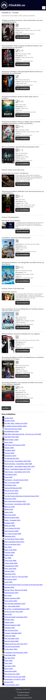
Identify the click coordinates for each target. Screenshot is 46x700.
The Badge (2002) (9, 450)
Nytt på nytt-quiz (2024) (11, 490)
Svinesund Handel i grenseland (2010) (15, 617)
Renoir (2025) (8, 442)
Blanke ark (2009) (9, 525)
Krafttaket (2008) (9, 523)
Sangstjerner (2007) (10, 456)
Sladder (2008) (8, 555)
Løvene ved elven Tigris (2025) (13, 611)
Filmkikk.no (19, 689)
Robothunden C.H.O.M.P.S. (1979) (14, 679)
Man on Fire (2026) (10, 515)
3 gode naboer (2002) (10, 649)
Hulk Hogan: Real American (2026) (14, 445)
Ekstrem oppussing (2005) (12, 598)
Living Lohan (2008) (10, 560)
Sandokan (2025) (9, 420)
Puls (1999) (7, 558)
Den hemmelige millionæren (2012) (14, 603)
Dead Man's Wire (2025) (11, 437)
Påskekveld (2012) (10, 536)
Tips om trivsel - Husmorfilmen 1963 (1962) (17, 504)
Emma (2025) (8, 477)
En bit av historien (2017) (11, 685)
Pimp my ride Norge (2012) (12, 544)
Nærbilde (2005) (9, 587)
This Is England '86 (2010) (12, 528)
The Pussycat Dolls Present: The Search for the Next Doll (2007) (23, 585)
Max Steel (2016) (9, 658)
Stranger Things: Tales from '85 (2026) (15, 590)
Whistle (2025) (8, 509)
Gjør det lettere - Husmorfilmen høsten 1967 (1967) (19, 466)
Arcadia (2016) (8, 418)
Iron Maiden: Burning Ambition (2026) (15, 426)
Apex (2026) (8, 595)
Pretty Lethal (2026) (10, 568)
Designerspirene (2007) (11, 592)
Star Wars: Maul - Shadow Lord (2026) (15, 423)
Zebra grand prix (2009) (11, 531)
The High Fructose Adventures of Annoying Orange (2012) (21, 496)
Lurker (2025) (8, 582)
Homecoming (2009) (10, 671)
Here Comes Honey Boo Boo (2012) (15, 501)
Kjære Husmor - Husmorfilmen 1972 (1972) (17, 472)
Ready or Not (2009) (10, 550)
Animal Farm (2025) (10, 498)
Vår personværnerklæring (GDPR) (23, 697)
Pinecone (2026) (9, 453)
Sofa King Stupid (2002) (11, 641)
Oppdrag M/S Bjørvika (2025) (13, 488)
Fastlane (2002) (9, 622)
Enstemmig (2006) (9, 636)
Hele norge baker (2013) (11, 638)
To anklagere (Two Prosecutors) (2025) (16, 652)
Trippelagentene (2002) (11, 566)
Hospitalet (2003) (9, 627)
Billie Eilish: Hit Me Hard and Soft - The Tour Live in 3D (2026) (22, 434)
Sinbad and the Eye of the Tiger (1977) (15, 644)
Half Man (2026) (9, 620)
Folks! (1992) (8, 663)
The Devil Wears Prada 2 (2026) (14, 539)
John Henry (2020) (10, 666)
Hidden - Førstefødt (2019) (12, 520)
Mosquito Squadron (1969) (12, 625)
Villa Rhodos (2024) (10, 485)
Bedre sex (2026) (9, 507)
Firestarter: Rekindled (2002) (12, 633)
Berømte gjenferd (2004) (11, 517)
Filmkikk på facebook (23, 692)
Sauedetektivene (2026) (11, 431)
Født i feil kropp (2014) (11, 630)
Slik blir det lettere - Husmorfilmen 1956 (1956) (18, 464)
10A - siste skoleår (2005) (12, 606)
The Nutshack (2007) (10, 474)
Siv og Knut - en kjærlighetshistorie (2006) (16, 609)
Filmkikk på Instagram (23, 695)
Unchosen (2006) (9, 552)
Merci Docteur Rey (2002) (12, 674)
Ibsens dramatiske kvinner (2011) (14, 542)
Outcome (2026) (9, 571)
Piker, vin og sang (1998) (11, 482)
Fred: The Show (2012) (11, 493)
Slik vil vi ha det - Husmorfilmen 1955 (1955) (17, 461)
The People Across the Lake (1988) (14, 676)
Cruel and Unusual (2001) (12, 646)
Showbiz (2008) (9, 447)
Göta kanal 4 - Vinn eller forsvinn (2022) (16, 480)
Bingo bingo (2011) (10, 574)
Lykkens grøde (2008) (10, 563)
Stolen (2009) (8, 660)
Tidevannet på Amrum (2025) (13, 429)
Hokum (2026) (8, 512)
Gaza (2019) (8, 614)
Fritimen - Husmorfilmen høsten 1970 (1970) (17, 469)
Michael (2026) (8, 682)
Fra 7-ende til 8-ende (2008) (12, 533)
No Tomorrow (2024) (10, 579)
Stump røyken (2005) (10, 601)
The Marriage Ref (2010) (11, 458)
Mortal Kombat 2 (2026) (11, 439)
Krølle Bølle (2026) (10, 655)
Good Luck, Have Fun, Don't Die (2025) (16, 576)
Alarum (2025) (8, 668)
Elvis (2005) (7, 547)
